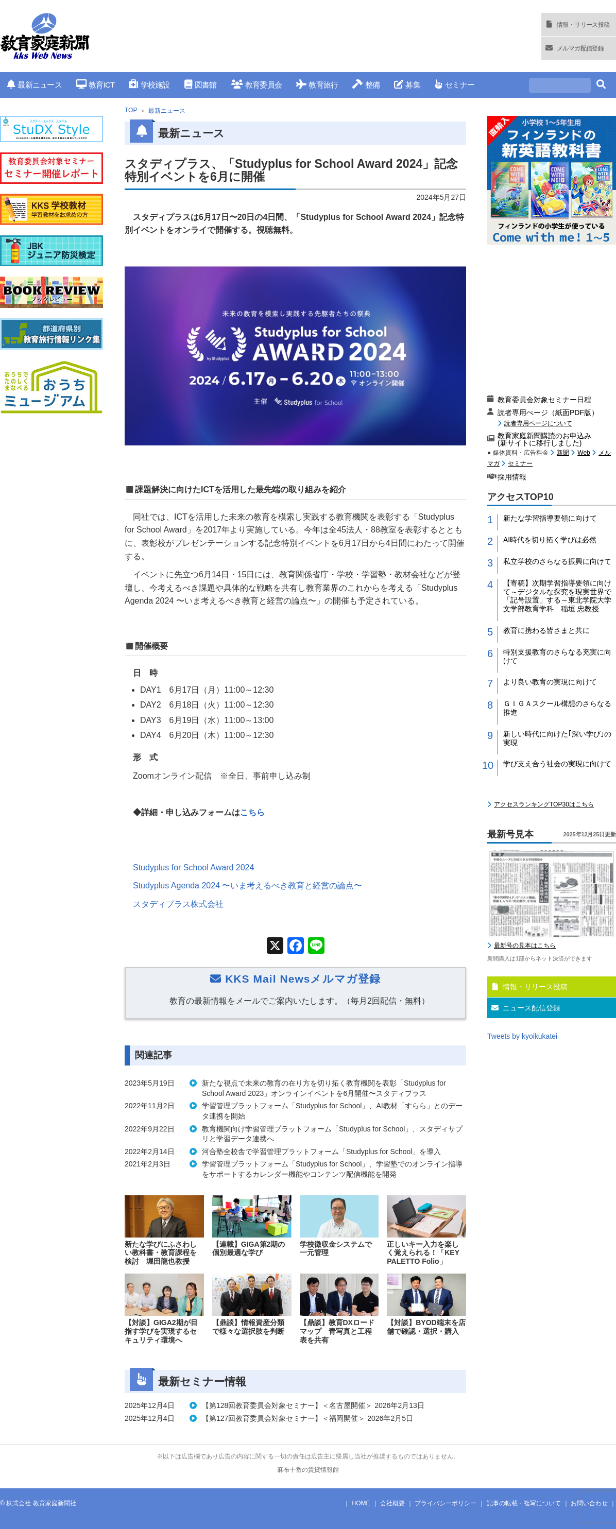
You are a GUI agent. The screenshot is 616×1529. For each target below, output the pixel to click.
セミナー (454, 84)
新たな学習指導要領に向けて (550, 518)
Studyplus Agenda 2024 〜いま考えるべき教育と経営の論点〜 (247, 885)
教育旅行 (317, 84)
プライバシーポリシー (445, 1503)
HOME (361, 1503)
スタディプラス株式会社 (178, 904)
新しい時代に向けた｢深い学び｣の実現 (557, 738)
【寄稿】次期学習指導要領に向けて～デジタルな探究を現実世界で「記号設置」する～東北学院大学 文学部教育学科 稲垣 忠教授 (559, 596)
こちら (252, 812)
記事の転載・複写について (524, 1503)
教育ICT (95, 84)
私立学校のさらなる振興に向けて (557, 561)
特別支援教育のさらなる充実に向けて (557, 656)
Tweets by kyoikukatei (522, 1036)
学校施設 (149, 84)
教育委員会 (256, 84)
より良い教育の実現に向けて (550, 682)
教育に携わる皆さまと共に (546, 630)
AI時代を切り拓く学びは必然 (549, 540)
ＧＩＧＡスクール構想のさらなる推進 (557, 707)
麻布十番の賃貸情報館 (308, 1469)
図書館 (200, 84)
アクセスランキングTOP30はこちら (544, 804)
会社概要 (392, 1503)
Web (583, 452)
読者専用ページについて (538, 423)
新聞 (563, 452)
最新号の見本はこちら (525, 945)
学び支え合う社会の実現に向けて (557, 764)
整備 (366, 84)
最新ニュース (34, 84)
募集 (407, 84)
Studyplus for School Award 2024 (193, 867)
